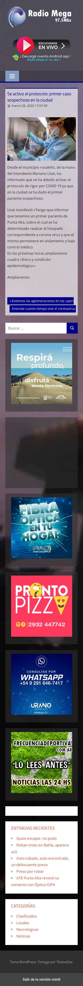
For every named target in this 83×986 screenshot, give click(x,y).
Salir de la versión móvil (41, 979)
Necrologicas (27, 929)
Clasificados (26, 916)
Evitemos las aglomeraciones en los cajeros (44, 300)
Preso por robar (30, 871)
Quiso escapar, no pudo (36, 838)
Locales (22, 922)
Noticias (23, 936)
